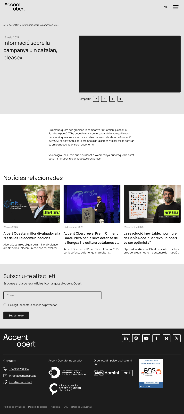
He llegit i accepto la (32, 305)
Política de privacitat (14, 406)
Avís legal (55, 406)
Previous (168, 249)
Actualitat (14, 25)
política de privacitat (45, 305)
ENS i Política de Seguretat (78, 406)
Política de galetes (37, 406)
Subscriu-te (16, 315)
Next (177, 249)
